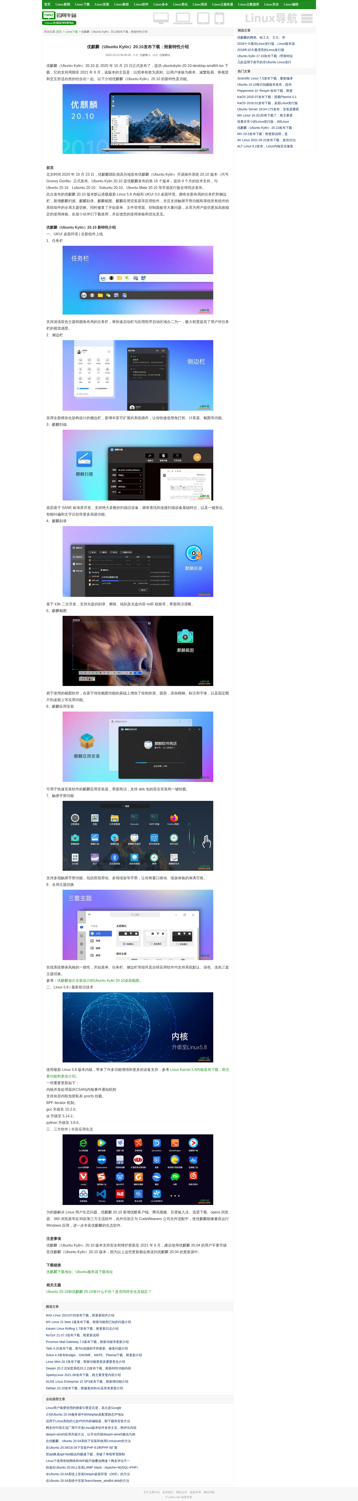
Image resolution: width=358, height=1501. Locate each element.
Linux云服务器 (222, 4)
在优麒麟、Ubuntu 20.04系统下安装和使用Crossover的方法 (88, 1441)
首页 (47, 4)
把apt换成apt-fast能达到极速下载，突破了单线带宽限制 (85, 1454)
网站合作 (181, 1492)
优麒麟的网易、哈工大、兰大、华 (261, 37)
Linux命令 (160, 4)
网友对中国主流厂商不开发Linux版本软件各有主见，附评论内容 (91, 1428)
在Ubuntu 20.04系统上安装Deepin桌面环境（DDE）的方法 (88, 1474)
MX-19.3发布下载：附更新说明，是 (262, 134)
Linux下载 (82, 4)
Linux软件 (141, 4)
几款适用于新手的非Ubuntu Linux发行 (264, 62)
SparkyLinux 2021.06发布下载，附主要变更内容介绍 (83, 1375)
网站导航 (209, 1492)
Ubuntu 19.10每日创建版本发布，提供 (264, 84)
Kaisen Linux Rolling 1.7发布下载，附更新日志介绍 (82, 1328)
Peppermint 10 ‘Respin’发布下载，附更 (265, 91)
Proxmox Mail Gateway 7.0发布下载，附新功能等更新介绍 (87, 1342)
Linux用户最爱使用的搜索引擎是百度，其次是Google (83, 1408)
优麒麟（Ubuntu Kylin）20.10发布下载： (266, 128)
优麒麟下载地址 (59, 1272)
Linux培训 (200, 4)
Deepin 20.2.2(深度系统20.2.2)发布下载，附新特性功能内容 (88, 1368)
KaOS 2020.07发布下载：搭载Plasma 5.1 (267, 97)
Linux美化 (180, 4)
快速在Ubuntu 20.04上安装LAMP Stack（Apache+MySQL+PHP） (93, 1467)
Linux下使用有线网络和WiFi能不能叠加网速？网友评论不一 (88, 1461)
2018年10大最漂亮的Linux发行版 (260, 50)
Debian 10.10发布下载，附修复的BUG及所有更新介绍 (84, 1388)
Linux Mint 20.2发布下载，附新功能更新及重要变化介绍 (85, 1361)
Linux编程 (291, 4)
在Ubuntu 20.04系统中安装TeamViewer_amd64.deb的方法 (87, 1480)
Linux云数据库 (248, 4)
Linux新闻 (62, 4)
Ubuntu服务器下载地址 (94, 1272)
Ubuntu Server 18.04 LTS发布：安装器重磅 (268, 109)
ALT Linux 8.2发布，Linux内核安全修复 (265, 146)
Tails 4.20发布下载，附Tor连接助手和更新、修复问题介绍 (87, 1348)
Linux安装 (102, 4)
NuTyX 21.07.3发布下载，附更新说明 (72, 1335)
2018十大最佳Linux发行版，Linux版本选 (266, 43)
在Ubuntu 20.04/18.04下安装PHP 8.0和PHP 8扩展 (81, 1447)
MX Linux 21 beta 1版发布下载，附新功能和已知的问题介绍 (88, 1322)
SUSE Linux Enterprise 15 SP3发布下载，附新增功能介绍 (87, 1381)
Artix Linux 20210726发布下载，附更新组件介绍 (80, 1315)
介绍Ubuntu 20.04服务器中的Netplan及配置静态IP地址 (85, 1414)
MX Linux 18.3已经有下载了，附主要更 (265, 115)
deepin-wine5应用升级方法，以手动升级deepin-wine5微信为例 (90, 1434)
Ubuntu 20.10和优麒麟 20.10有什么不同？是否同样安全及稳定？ (99, 1292)
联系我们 (168, 1492)
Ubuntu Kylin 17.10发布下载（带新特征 (265, 56)
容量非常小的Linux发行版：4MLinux (263, 121)
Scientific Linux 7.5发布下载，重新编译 (265, 78)
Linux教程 (121, 4)
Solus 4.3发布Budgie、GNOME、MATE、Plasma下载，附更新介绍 (94, 1355)
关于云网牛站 (151, 1492)
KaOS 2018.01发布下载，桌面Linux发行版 (267, 103)
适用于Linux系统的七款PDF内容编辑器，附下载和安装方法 (88, 1421)
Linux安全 (271, 4)
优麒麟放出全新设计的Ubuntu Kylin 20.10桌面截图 (98, 980)
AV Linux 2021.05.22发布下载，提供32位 (266, 140)
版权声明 (195, 1492)
